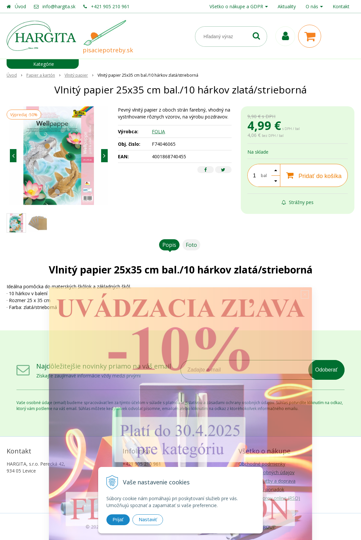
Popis (169, 244)
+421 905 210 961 (110, 6)
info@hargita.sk (58, 6)
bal (264, 175)
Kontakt (341, 6)
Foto (191, 244)
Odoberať (326, 370)
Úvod (20, 6)
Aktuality (287, 6)
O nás (312, 6)
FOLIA (158, 131)
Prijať (118, 519)
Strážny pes (298, 202)
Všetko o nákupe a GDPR (236, 6)
